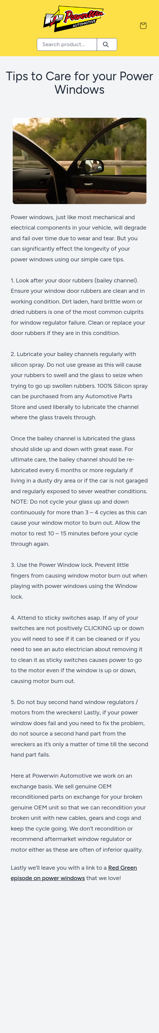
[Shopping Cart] (143, 25)
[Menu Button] (15, 25)
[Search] (105, 44)
